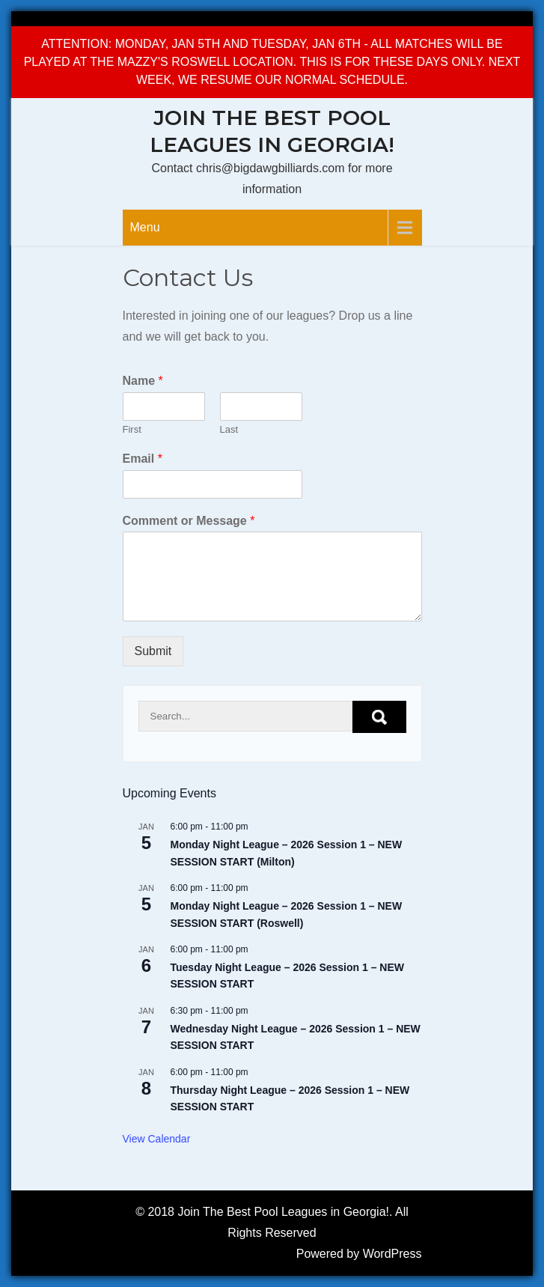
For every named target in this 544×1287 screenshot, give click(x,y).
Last (229, 429)
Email (142, 458)
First (132, 429)
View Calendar (157, 1139)
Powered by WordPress (359, 1253)
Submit (153, 651)
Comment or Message (189, 520)
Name (143, 380)
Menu (145, 227)
